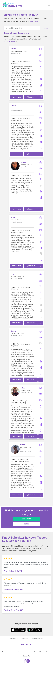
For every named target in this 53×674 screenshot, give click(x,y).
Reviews (10, 652)
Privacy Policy (38, 652)
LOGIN (26, 524)
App (3, 652)
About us (48, 652)
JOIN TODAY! (26, 519)
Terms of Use (27, 652)
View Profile (16, 97)
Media (18, 652)
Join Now (34, 21)
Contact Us (26, 656)
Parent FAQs (14, 638)
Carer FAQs (24, 638)
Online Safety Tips (37, 638)
